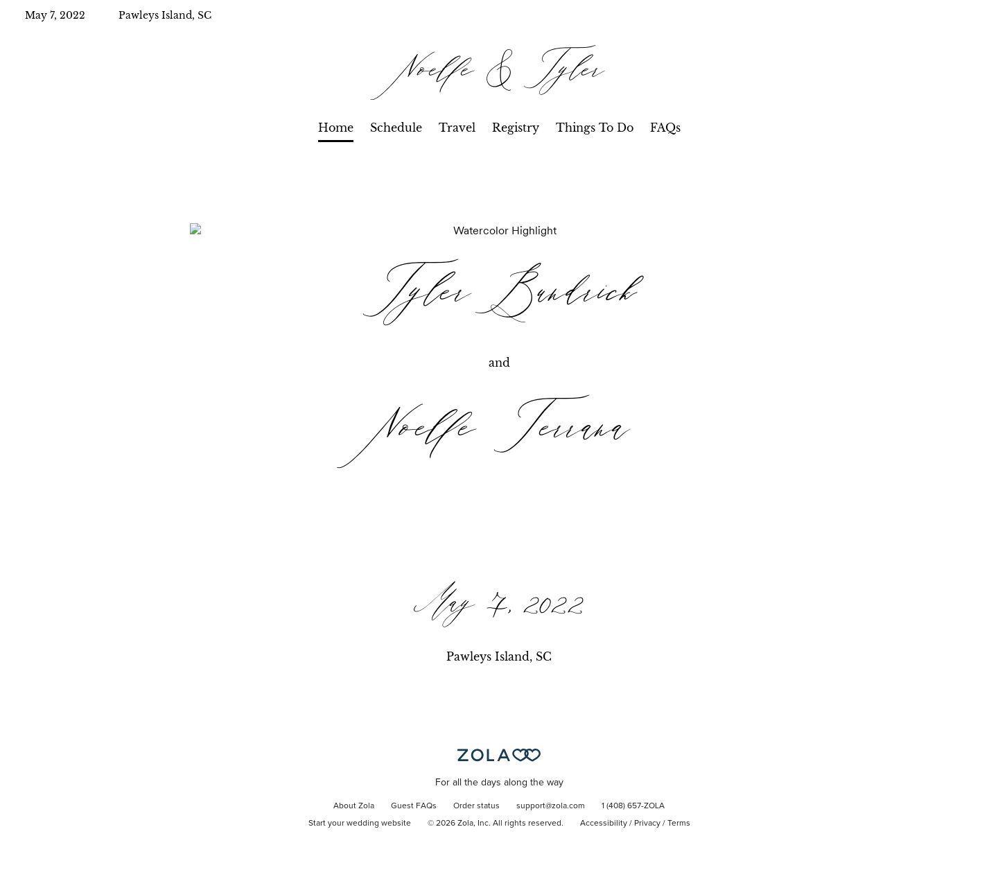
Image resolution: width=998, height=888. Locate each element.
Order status (476, 806)
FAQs (665, 127)
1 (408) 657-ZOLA (633, 806)
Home (335, 127)
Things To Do (594, 127)
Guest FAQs (414, 806)
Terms (678, 823)
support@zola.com (550, 806)
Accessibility (603, 823)
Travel (457, 127)
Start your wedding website (359, 823)
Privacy (647, 823)
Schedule (396, 127)
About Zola (353, 806)
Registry (515, 127)
